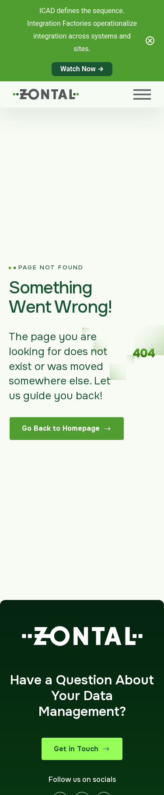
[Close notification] (150, 40)
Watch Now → (82, 69)
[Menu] (142, 94)
